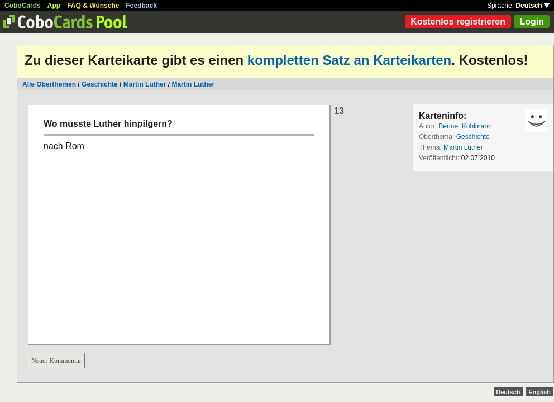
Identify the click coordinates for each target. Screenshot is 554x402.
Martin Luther (144, 84)
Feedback (141, 5)
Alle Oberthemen (49, 84)
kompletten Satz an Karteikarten (349, 60)
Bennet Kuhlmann (464, 126)
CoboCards (22, 5)
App (53, 5)
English (539, 392)
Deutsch (532, 5)
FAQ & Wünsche (93, 5)
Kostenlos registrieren (457, 21)
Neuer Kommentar (56, 361)
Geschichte (100, 84)
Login (531, 21)
